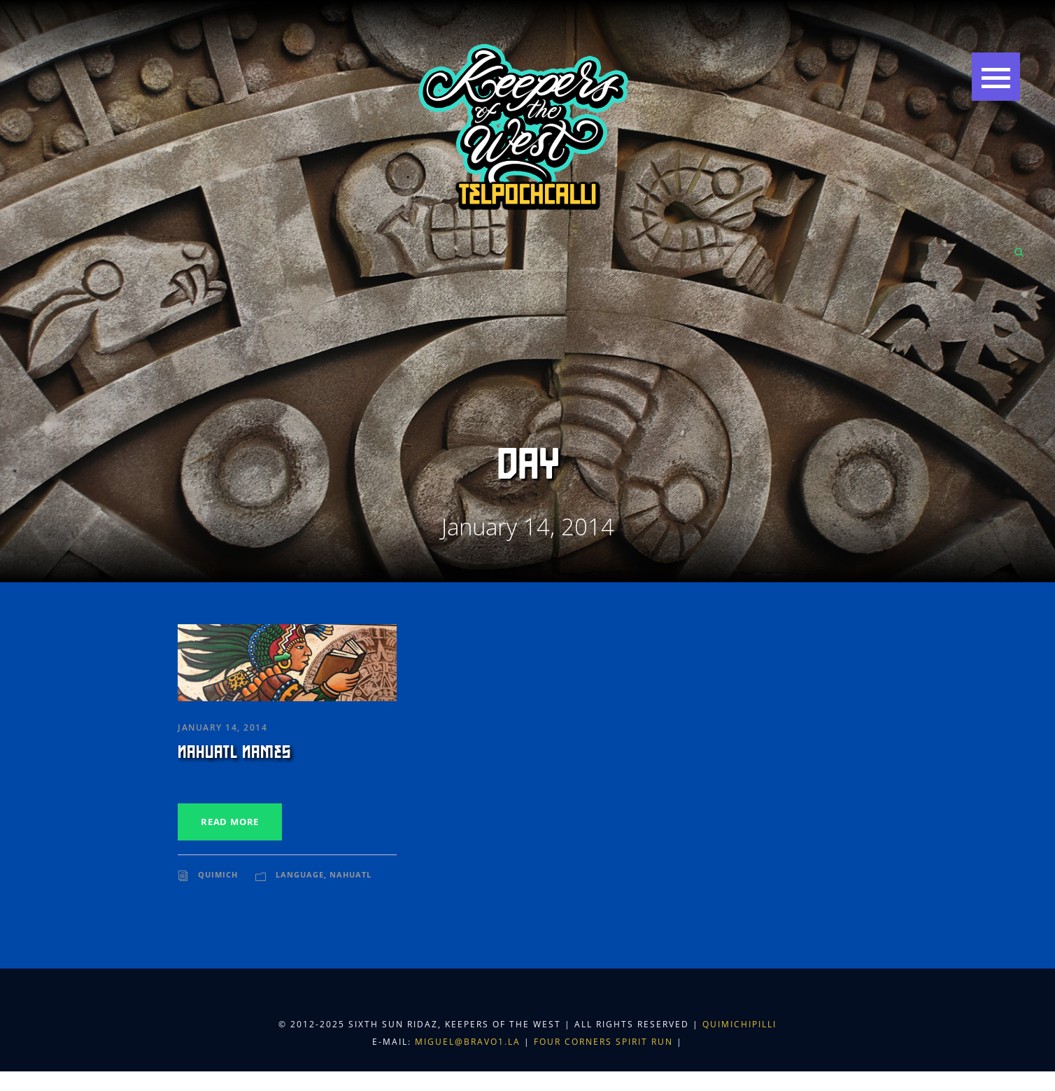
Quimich (218, 874)
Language (300, 874)
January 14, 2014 (222, 727)
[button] (996, 76)
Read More (230, 821)
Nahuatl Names (234, 752)
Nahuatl (350, 874)
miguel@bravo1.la (468, 1042)
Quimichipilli (739, 1024)
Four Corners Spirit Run (605, 1042)
